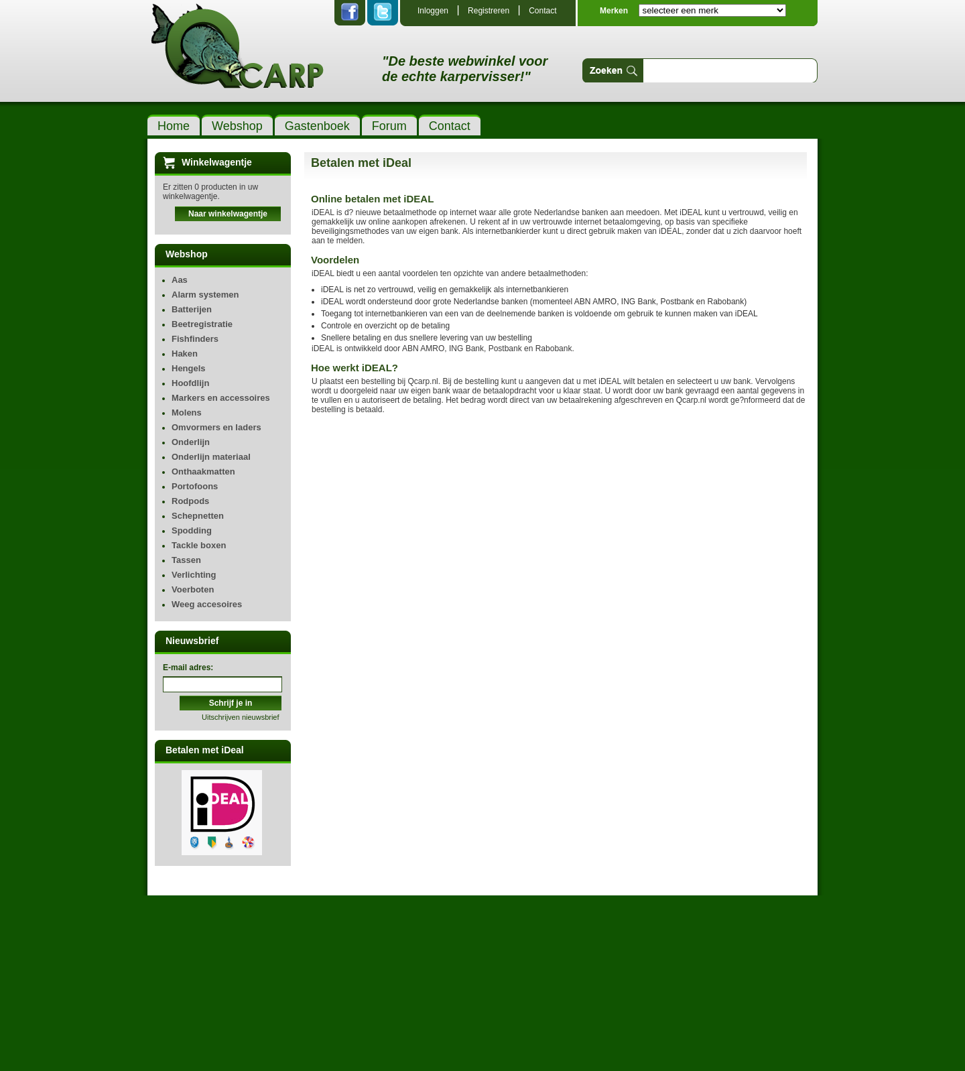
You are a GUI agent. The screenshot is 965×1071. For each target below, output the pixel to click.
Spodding (192, 530)
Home (173, 126)
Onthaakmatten (203, 471)
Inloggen (432, 10)
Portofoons (195, 486)
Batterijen (192, 309)
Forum (389, 126)
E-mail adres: (188, 667)
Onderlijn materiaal (211, 457)
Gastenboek (317, 126)
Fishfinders (195, 339)
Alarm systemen (205, 295)
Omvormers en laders (216, 427)
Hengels (189, 368)
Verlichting (194, 575)
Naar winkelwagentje (227, 213)
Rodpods (190, 501)
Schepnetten (198, 516)
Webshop (237, 126)
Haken (185, 354)
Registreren (488, 10)
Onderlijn (191, 442)
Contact (542, 10)
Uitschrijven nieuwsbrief (240, 717)
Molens (187, 412)
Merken (614, 10)
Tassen (186, 560)
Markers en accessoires (221, 398)
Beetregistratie (202, 324)
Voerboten (193, 589)
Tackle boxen (199, 545)
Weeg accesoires (207, 604)
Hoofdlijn (190, 383)
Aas (180, 280)
